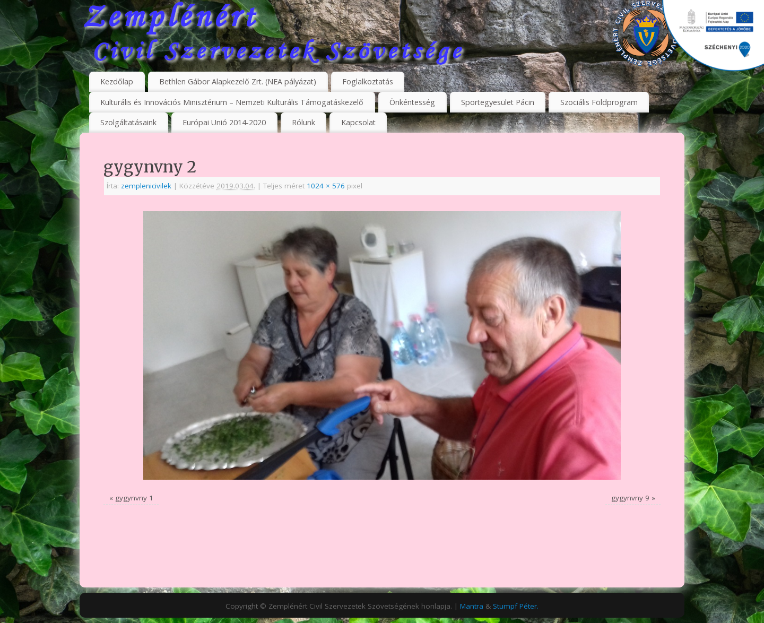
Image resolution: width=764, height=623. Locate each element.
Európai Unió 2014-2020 (224, 122)
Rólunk (303, 122)
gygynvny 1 (134, 498)
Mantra (471, 606)
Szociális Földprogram (599, 102)
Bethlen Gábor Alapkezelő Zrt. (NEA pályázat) (237, 81)
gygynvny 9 (630, 498)
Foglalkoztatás (367, 81)
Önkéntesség (412, 102)
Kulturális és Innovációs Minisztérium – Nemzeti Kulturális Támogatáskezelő (231, 102)
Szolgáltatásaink (128, 122)
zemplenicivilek (146, 186)
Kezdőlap (116, 81)
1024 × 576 (326, 186)
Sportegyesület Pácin (497, 102)
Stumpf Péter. (516, 606)
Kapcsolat (358, 122)
